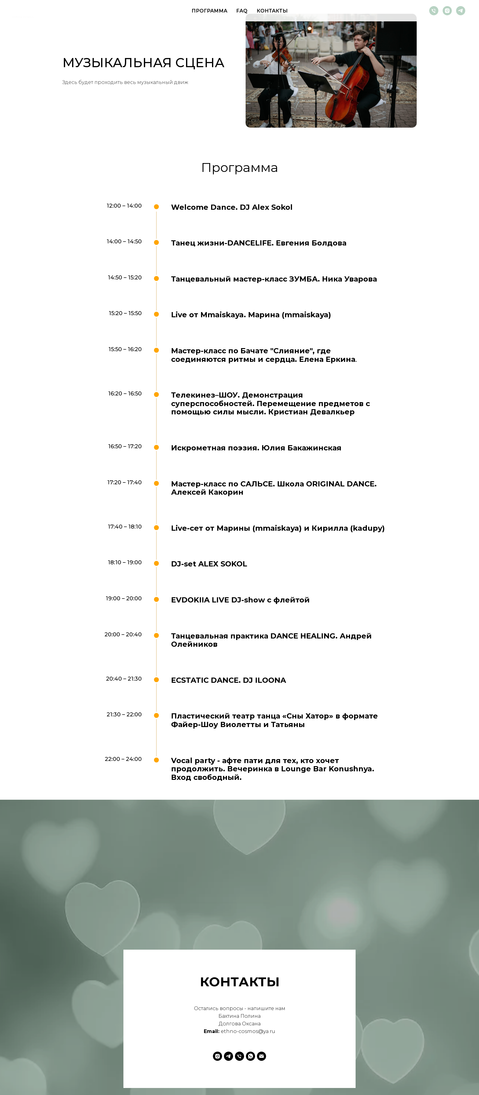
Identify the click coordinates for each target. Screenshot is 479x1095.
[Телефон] (433, 10)
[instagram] (447, 10)
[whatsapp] (250, 1056)
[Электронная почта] (261, 1056)
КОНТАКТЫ (272, 11)
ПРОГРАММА (209, 11)
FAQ (241, 11)
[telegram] (460, 10)
